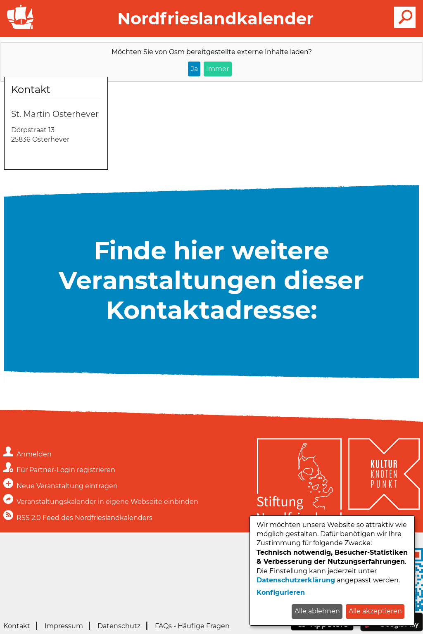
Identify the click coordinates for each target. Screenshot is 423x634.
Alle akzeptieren (375, 611)
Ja (194, 69)
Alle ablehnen (317, 611)
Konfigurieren (281, 592)
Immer (217, 69)
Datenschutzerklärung (296, 580)
